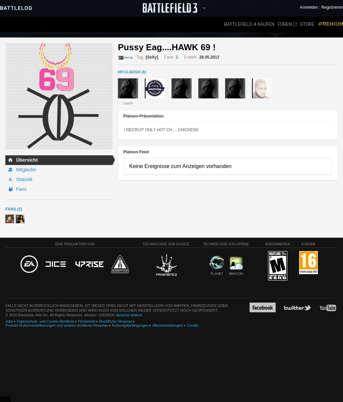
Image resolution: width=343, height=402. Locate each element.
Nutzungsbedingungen (130, 325)
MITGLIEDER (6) (132, 72)
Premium (330, 24)
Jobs (9, 321)
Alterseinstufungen (167, 325)
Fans (21, 189)
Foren (287, 24)
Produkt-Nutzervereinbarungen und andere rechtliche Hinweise (56, 325)
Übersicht (27, 160)
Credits (192, 325)
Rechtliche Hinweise (115, 321)
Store (307, 24)
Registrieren (332, 7)
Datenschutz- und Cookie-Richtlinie (45, 321)
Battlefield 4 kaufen (249, 24)
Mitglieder (26, 169)
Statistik (24, 179)
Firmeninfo (86, 321)
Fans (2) (13, 209)
